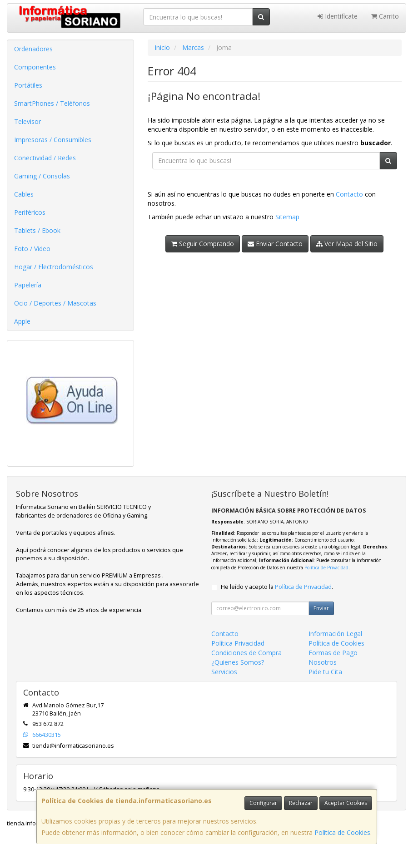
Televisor (27, 121)
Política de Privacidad (326, 567)
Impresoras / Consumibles (52, 139)
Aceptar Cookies (345, 803)
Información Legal (335, 633)
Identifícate (338, 16)
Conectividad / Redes (45, 157)
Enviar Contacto (275, 243)
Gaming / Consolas (42, 176)
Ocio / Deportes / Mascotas (55, 303)
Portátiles (28, 85)
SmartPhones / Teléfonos (52, 103)
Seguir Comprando (202, 243)
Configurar (263, 803)
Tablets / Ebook (37, 230)
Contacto (349, 194)
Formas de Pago (333, 652)
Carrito (385, 16)
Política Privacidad (237, 643)
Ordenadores (33, 48)
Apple (22, 321)
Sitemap (287, 216)
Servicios (224, 671)
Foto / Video (32, 248)
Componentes (35, 67)
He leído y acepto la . (277, 587)
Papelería (27, 285)
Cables (24, 194)
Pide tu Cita (325, 671)
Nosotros (323, 662)
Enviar (321, 608)
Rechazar (301, 803)
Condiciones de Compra (246, 652)
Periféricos (29, 212)
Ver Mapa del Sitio (347, 243)
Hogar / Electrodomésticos (53, 266)
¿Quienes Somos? (237, 662)
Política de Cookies (342, 832)
